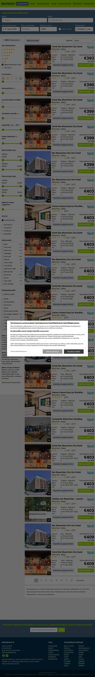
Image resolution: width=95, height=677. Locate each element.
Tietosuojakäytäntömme (18, 351)
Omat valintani (52, 351)
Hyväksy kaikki (73, 351)
